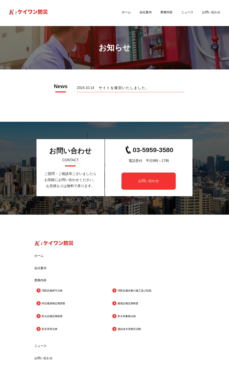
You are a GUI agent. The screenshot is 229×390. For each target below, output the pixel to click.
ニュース (187, 13)
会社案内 (145, 13)
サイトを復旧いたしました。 (124, 88)
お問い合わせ (211, 13)
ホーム (126, 13)
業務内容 (166, 13)
